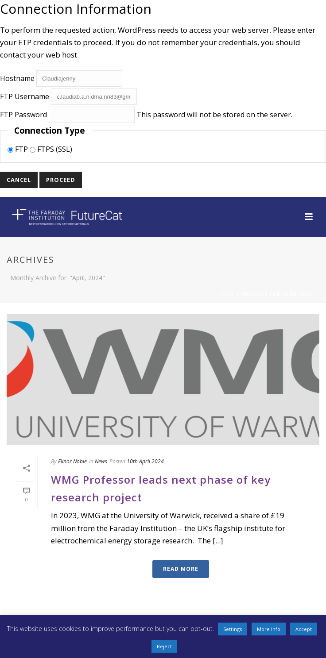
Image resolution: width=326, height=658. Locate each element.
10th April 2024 (145, 461)
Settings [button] (232, 629)
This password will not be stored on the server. (146, 114)
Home (227, 294)
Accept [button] (303, 629)
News (101, 461)
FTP (19, 149)
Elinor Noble (72, 461)
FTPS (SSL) (51, 149)
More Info (268, 629)
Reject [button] (164, 646)
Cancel (19, 180)
